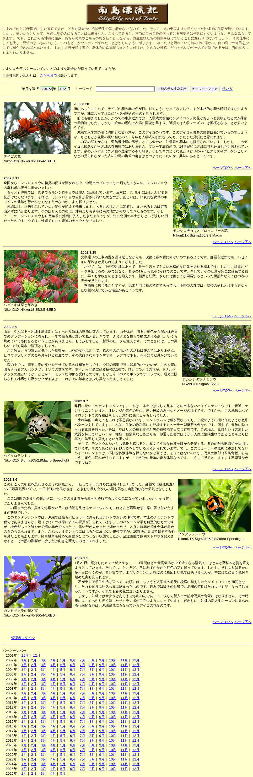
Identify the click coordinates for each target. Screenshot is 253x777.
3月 (43, 660)
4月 (53, 660)
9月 (101, 660)
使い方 (227, 89)
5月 (63, 660)
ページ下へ (242, 168)
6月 (72, 660)
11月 (25, 655)
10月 (112, 660)
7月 (82, 660)
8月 (92, 660)
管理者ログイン (23, 638)
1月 (23, 660)
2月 (33, 660)
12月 (36, 655)
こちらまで (48, 75)
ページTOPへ (223, 168)
